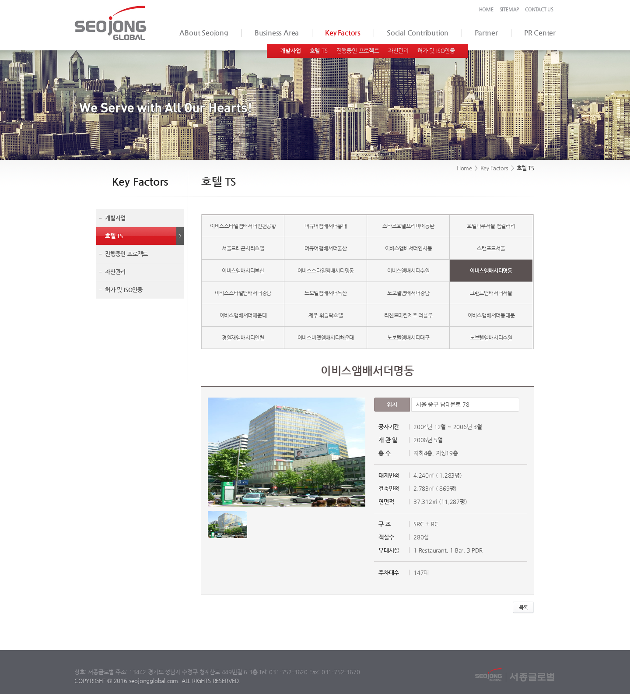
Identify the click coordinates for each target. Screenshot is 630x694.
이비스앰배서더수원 (408, 271)
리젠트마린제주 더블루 (408, 315)
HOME (486, 9)
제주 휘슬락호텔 (325, 315)
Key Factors (342, 32)
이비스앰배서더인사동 (408, 248)
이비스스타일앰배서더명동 (326, 271)
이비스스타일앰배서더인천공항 (243, 226)
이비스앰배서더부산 (243, 271)
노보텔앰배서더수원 (491, 338)
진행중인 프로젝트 (357, 50)
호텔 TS (319, 50)
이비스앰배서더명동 (491, 271)
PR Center (540, 32)
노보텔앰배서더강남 (408, 293)
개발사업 (290, 50)
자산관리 (398, 50)
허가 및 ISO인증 (436, 50)
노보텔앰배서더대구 (408, 338)
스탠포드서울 (491, 248)
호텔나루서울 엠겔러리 (491, 226)
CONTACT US (539, 9)
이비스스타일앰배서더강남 (243, 293)
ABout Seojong (203, 32)
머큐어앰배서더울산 (325, 248)
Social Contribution (417, 32)
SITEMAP (509, 9)
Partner (486, 32)
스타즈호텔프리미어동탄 (408, 226)
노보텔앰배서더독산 (325, 293)
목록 (523, 607)
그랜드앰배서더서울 (491, 293)
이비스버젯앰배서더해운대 (326, 338)
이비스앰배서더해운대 (243, 315)
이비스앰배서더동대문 (491, 315)
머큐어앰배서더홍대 (325, 226)
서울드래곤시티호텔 (243, 248)
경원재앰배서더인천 (243, 338)
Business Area (277, 32)
